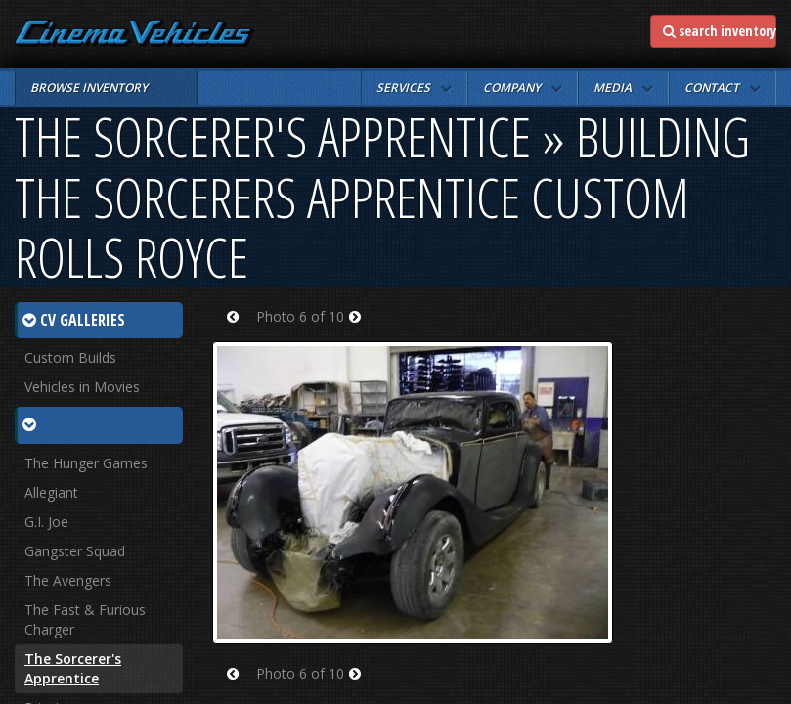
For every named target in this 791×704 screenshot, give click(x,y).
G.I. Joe (46, 521)
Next (361, 329)
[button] (414, 88)
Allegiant (51, 492)
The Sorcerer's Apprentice (72, 668)
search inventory (719, 31)
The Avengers (67, 580)
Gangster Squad (74, 551)
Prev (239, 329)
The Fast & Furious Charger (85, 619)
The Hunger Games (86, 463)
